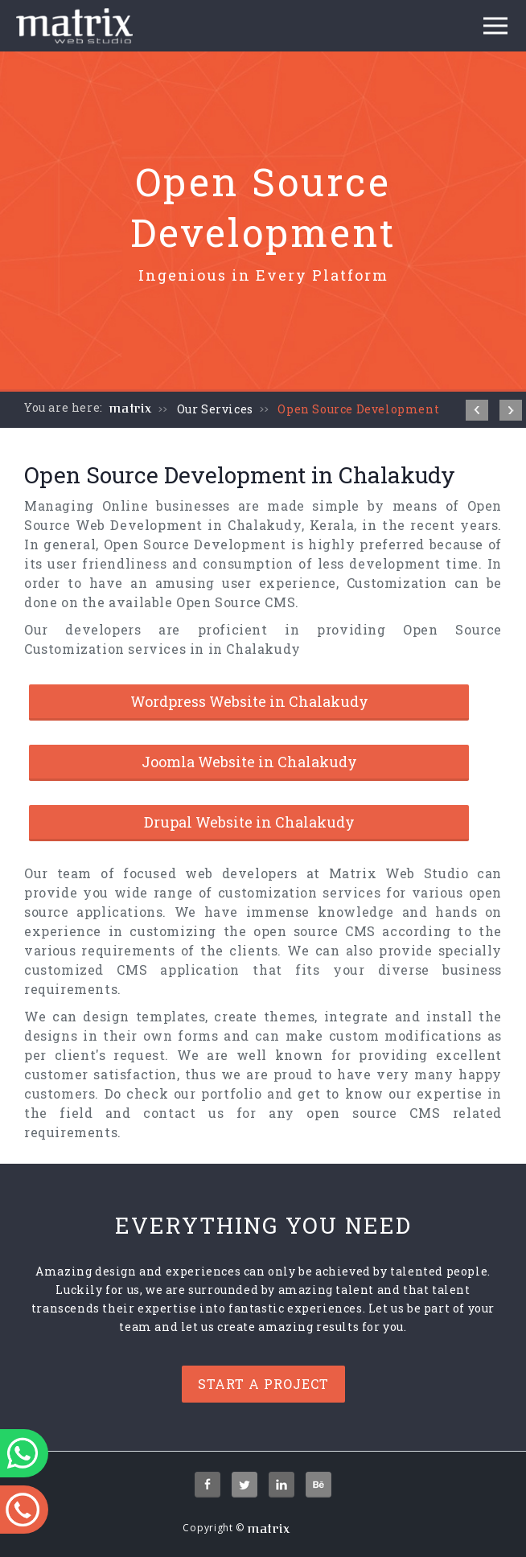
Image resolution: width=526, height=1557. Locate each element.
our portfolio (218, 1093)
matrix (130, 409)
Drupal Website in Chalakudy (249, 822)
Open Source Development (358, 409)
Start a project (263, 1383)
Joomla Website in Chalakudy (249, 761)
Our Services (215, 409)
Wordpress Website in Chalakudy (249, 701)
